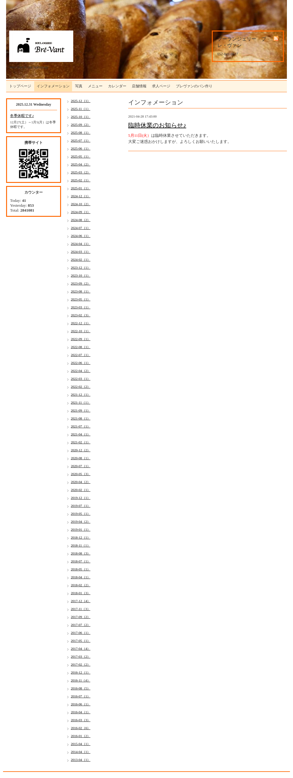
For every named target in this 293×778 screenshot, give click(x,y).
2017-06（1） (80, 632)
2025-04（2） (80, 164)
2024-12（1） (80, 196)
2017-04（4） (80, 648)
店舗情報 (139, 86)
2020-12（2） (80, 450)
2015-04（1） (80, 744)
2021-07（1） (80, 426)
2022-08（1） (80, 347)
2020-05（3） (80, 474)
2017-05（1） (80, 640)
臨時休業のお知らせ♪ (157, 125)
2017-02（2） (80, 664)
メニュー (95, 86)
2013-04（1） (80, 760)
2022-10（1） (80, 331)
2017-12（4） (80, 601)
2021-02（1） (80, 442)
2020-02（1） (80, 490)
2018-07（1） (80, 561)
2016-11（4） (80, 680)
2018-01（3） (80, 593)
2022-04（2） (80, 371)
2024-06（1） (80, 236)
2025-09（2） (80, 124)
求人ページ (161, 86)
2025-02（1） (80, 180)
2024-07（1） (80, 228)
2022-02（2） (80, 386)
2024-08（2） (80, 220)
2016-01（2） (80, 736)
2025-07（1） (80, 140)
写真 (78, 86)
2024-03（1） (80, 251)
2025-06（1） (80, 148)
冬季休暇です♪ (22, 116)
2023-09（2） (80, 283)
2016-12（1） (80, 672)
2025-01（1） (80, 188)
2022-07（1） (80, 355)
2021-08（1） (80, 418)
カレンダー (117, 86)
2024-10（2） (80, 204)
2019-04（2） (80, 521)
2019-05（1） (80, 513)
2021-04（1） (80, 434)
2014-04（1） (80, 752)
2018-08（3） (80, 553)
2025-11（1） (80, 109)
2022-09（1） (80, 339)
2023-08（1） (80, 291)
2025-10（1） (80, 116)
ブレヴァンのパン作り (194, 86)
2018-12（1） (80, 537)
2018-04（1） (80, 577)
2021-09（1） (80, 410)
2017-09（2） (80, 617)
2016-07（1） (80, 696)
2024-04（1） (80, 243)
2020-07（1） (80, 466)
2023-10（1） (80, 275)
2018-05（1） (80, 569)
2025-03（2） (80, 172)
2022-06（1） (80, 363)
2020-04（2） (80, 482)
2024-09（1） (80, 212)
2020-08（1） (80, 458)
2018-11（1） (80, 545)
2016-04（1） (80, 712)
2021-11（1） (80, 402)
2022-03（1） (80, 378)
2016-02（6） (80, 728)
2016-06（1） (80, 704)
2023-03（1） (80, 307)
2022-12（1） (80, 323)
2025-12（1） (80, 101)
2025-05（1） (80, 156)
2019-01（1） (80, 529)
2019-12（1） (80, 498)
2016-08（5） (80, 688)
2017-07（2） (80, 625)
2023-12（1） (80, 267)
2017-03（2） (80, 656)
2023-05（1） (80, 299)
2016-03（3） (80, 720)
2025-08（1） (80, 132)
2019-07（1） (80, 505)
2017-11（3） (80, 609)
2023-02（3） (80, 315)
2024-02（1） (80, 259)
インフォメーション (53, 86)
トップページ (20, 86)
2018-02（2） (80, 585)
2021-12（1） (80, 394)
